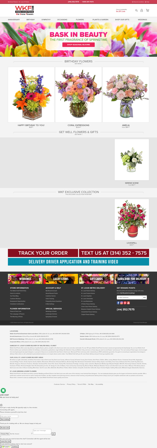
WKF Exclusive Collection (78, 192)
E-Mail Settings (50, 304)
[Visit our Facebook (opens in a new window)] (118, 302)
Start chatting (5, 419)
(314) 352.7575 (73, 2)
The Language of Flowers (17, 314)
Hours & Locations (139, 2)
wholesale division (108, 373)
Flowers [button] (80, 20)
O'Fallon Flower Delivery (88, 304)
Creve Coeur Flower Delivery (89, 306)
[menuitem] (14, 19)
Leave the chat (5, 441)
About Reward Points (52, 293)
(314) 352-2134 (120, 339)
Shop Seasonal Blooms (78, 45)
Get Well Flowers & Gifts (78, 132)
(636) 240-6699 (110, 333)
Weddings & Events (51, 311)
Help (147, 2)
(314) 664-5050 (65, 333)
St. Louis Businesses (87, 301)
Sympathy (46, 20)
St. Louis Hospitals (86, 296)
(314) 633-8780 (49, 339)
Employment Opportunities (17, 301)
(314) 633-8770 (45, 336)
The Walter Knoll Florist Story (18, 291)
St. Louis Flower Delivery (88, 291)
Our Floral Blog (14, 296)
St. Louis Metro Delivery (93, 288)
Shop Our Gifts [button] (122, 20)
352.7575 (126, 309)
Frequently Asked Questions (54, 301)
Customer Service (51, 296)
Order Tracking (50, 298)
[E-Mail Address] (129, 297)
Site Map (91, 384)
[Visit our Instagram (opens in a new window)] (121, 302)
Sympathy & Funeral (51, 316)
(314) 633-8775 (115, 336)
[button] (141, 10)
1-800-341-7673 (88, 2)
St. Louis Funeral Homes (88, 293)
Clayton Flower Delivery (87, 314)
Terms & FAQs (81, 384)
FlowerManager (143, 322)
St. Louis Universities (87, 298)
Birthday (31, 20)
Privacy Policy (71, 384)
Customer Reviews (15, 298)
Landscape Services (51, 314)
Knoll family (127, 348)
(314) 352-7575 (45, 342)
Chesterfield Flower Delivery (89, 312)
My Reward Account (51, 291)
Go (144, 297)
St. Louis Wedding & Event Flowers (23, 371)
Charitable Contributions (17, 304)
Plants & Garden (100, 20)
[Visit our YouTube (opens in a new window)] (128, 302)
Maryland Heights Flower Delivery (90, 309)
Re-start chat (5, 427)
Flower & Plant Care (15, 311)
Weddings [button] (142, 20)
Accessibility (99, 384)
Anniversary (14, 20)
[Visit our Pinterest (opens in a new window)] (125, 302)
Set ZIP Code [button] (120, 11)
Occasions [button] (62, 20)
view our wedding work (30, 377)
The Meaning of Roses (16, 316)
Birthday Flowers (78, 61)
